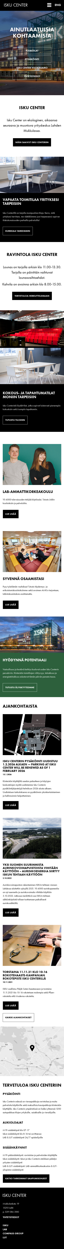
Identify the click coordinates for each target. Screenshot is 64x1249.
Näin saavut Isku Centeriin (32, 142)
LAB (5, 1229)
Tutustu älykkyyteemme (19, 687)
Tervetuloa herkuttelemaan (32, 295)
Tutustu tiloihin (15, 419)
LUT (5, 1237)
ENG (58, 5)
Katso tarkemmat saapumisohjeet (26, 1178)
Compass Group (13, 1233)
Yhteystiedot (32, 76)
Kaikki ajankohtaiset (18, 1017)
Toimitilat (32, 50)
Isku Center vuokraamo (32, 67)
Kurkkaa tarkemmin (17, 230)
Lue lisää (10, 513)
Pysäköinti (32, 59)
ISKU (5, 1225)
